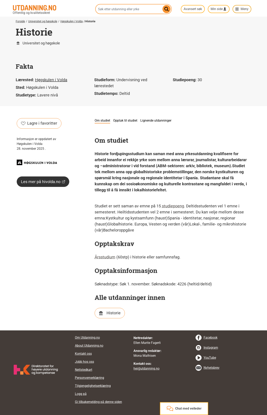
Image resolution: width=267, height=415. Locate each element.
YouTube (210, 358)
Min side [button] (217, 9)
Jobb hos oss (84, 362)
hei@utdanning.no (146, 368)
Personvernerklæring (89, 378)
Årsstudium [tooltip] (105, 257)
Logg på (81, 394)
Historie (114, 312)
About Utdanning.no (89, 345)
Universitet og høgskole (42, 21)
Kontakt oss (83, 354)
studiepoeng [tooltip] (173, 206)
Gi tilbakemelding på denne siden (98, 402)
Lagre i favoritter (39, 123)
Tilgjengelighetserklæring (93, 386)
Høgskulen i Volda (71, 21)
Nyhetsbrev (211, 368)
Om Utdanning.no (87, 337)
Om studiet (102, 120)
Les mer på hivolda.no (43, 181)
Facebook (210, 337)
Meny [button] (244, 9)
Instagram (211, 347)
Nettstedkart (83, 370)
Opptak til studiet (125, 120)
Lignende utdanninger (155, 120)
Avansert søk (193, 9)
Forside (20, 21)
